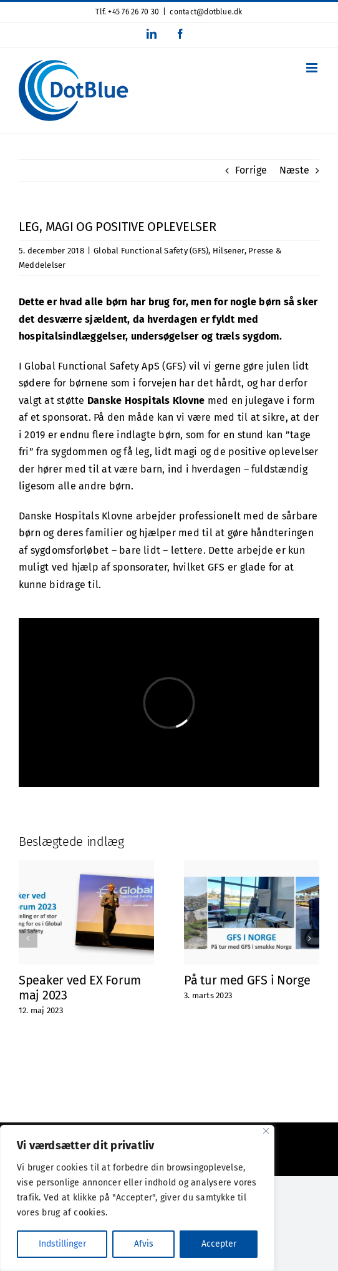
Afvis (143, 1244)
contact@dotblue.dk (206, 11)
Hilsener (228, 250)
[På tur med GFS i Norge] (251, 866)
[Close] (266, 1131)
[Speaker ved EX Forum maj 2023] (86, 866)
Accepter (218, 1244)
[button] (28, 938)
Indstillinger (62, 1244)
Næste (294, 170)
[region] (137, 1198)
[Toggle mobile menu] (312, 67)
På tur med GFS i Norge (247, 980)
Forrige (251, 170)
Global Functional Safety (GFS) (151, 250)
